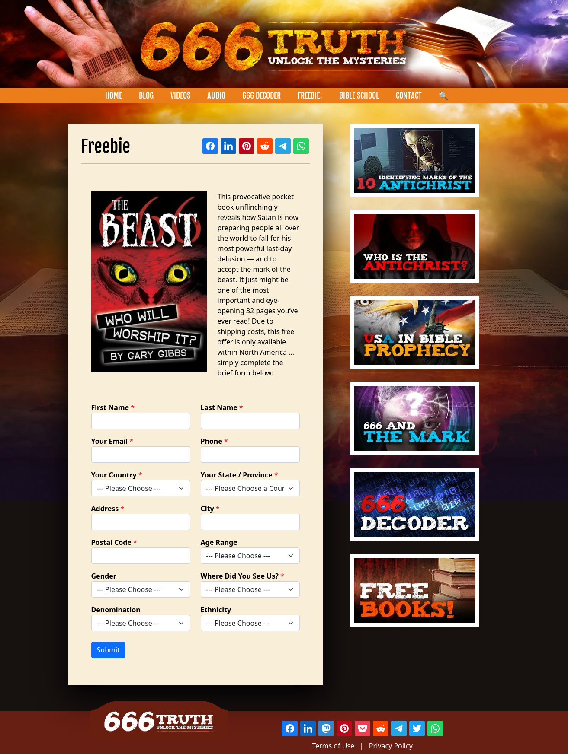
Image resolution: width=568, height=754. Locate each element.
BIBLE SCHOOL (359, 95)
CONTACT (409, 95)
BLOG (146, 95)
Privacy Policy (391, 746)
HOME (113, 95)
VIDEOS (180, 95)
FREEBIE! (310, 95)
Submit (108, 650)
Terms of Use (333, 746)
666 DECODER (261, 95)
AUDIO (216, 95)
